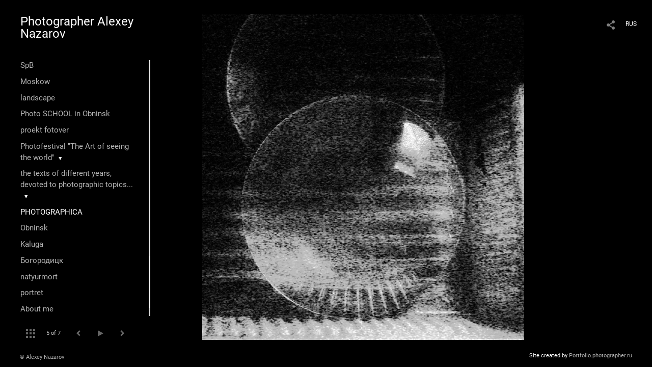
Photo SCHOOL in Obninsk (65, 113)
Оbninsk (34, 227)
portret (31, 292)
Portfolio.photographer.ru (600, 355)
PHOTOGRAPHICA (51, 212)
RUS (631, 24)
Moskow (35, 81)
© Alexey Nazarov (42, 357)
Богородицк (41, 260)
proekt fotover (44, 130)
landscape (37, 97)
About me (36, 308)
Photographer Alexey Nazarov (76, 27)
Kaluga (31, 244)
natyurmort (39, 276)
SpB (27, 65)
